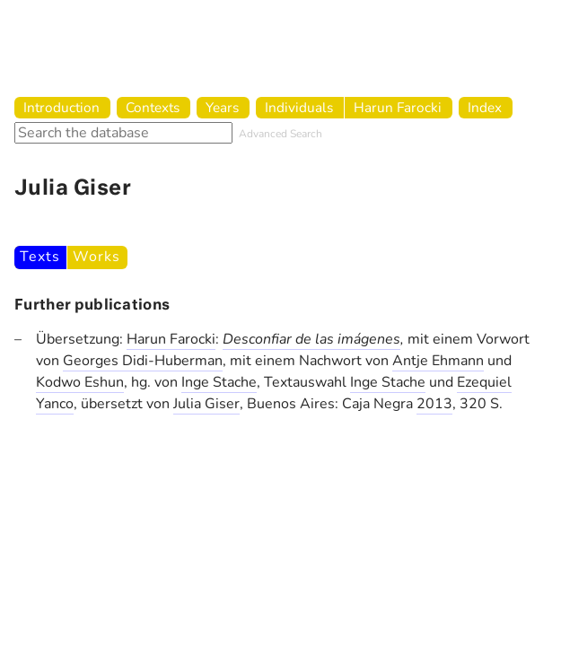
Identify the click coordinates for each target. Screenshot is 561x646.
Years (222, 107)
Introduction (61, 107)
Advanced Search (280, 134)
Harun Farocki (398, 107)
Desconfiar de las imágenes (311, 339)
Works (96, 256)
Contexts (153, 107)
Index (485, 107)
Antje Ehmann (438, 361)
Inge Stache (219, 382)
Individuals (299, 107)
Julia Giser (206, 404)
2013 (434, 404)
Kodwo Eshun (80, 382)
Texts (39, 256)
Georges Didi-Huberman (143, 361)
